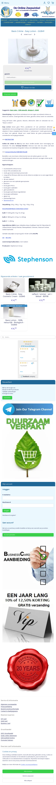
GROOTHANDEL (13, 20)
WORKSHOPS (31, 22)
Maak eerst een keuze (28, 82)
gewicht (7, 74)
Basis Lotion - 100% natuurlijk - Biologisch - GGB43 (14, 322)
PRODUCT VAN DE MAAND (47, 20)
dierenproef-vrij (9, 200)
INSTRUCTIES (9, 139)
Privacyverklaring (6, 707)
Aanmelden (7, 398)
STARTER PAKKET (9, 22)
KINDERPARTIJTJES (21, 22)
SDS (3, 237)
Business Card (5, 723)
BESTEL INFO (24, 20)
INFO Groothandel (7, 733)
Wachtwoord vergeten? (9, 515)
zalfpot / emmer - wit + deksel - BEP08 (42, 295)
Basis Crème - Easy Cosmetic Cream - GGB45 (14, 295)
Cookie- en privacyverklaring (29, 764)
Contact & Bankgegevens (9, 711)
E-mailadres (6, 495)
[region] (28, 760)
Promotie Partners (7, 740)
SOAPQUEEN (48, 22)
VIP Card (3, 719)
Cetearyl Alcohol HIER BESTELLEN (16, 152)
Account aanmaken (9, 535)
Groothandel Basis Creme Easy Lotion (15, 209)
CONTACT (28, 24)
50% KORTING (33, 20)
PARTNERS (40, 22)
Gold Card (4, 721)
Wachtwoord (6, 502)
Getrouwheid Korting (8, 738)
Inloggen (6, 510)
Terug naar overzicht (10, 94)
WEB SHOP (4, 20)
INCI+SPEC (8, 237)
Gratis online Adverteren (9, 736)
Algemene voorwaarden (9, 704)
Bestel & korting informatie (10, 709)
